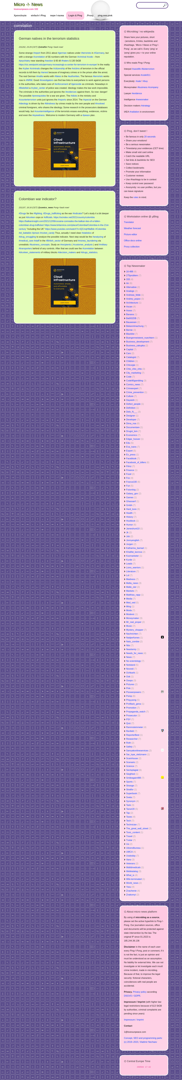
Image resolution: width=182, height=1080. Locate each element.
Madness (132, 579)
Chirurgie (132, 365)
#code (90, 57)
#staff (36, 241)
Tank (130, 805)
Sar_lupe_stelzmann (138, 754)
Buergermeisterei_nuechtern (142, 338)
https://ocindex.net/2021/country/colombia (74, 217)
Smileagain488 (135, 778)
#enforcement (61, 84)
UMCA (131, 852)
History (131, 517)
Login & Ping (75, 15)
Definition (132, 408)
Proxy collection (132, 246)
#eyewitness (38, 115)
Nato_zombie (134, 641)
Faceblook (133, 458)
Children (132, 361)
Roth (130, 743)
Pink (130, 688)
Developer (133, 419)
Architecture (133, 303)
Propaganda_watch (137, 711)
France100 (133, 482)
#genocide (76, 84)
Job (129, 536)
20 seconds (150, 136)
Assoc (131, 310)
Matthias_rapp (135, 595)
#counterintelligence (44, 111)
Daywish (132, 400)
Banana (131, 314)
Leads (131, 563)
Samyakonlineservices (139, 750)
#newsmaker (142, 99)
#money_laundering (87, 241)
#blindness (50, 103)
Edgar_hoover (135, 439)
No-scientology (135, 661)
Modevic (132, 614)
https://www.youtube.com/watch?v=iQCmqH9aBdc (70, 229)
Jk (129, 532)
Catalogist (132, 357)
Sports (131, 782)
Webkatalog (133, 871)
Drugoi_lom (133, 431)
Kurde (131, 560)
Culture (131, 396)
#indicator (77, 213)
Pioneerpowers (135, 692)
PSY (130, 719)
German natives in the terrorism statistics (49, 38)
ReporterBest (134, 735)
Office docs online (133, 240)
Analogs (132, 291)
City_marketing (135, 373)
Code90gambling (136, 380)
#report (36, 53)
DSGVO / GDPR (132, 996)
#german (62, 53)
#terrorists (86, 53)
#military (103, 244)
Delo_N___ (133, 412)
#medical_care (26, 241)
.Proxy (89, 15)
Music (130, 626)
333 (129, 279)
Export (131, 451)
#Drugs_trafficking (52, 213)
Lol (129, 575)
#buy (145, 81)
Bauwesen (133, 322)
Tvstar (131, 840)
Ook (130, 676)
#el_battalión (25, 233)
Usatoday (132, 856)
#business (142, 87)
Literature (132, 571)
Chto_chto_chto (135, 369)
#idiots (74, 96)
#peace (86, 115)
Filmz (130, 466)
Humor (131, 525)
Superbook (133, 793)
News (130, 657)
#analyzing (98, 237)
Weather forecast (132, 228)
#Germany (99, 53)
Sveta (130, 797)
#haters (65, 61)
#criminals (35, 68)
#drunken (30, 217)
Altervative (133, 287)
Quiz (130, 723)
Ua (129, 844)
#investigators (46, 80)
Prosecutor (133, 715)
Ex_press (132, 454)
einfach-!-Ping (38, 15)
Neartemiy (133, 649)
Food (130, 474)
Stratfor (131, 789)
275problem (133, 275)
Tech (130, 820)
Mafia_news (133, 583)
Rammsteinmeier (136, 727)
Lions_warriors (135, 567)
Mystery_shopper (136, 630)
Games (131, 497)
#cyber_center (38, 88)
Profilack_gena (135, 704)
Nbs (129, 645)
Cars (130, 353)
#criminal (81, 57)
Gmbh (131, 505)
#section (49, 61)
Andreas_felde (135, 295)
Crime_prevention (136, 392)
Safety (131, 746)
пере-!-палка (57, 15)
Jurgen (131, 544)
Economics (133, 435)
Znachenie (133, 891)
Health (131, 513)
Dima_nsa (133, 423)
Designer (132, 415)
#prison (35, 233)
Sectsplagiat (134, 770)
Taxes (130, 817)
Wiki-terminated (135, 879)
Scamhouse (133, 758)
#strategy (145, 105)
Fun (129, 486)
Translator (129, 222)
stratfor (43, 47)
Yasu (130, 887)
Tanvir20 (132, 809)
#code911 (145, 75)
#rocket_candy (47, 233)
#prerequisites (39, 96)
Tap (129, 813)
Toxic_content (134, 832)
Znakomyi (132, 894)
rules (135, 197)
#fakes (58, 76)
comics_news (46, 207)
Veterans (132, 863)
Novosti (131, 669)
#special (87, 99)
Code (130, 377)
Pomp (130, 696)
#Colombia (100, 229)
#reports (62, 99)
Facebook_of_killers (137, 462)
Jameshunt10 (134, 528)
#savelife (136, 69)
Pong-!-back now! (55, 47)
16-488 (131, 271)
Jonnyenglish (134, 540)
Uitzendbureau (135, 848)
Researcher (133, 739)
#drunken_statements (29, 252)
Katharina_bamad (136, 548)
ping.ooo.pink (105, 15)
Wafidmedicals (135, 867)
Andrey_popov (135, 299)
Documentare (134, 427)
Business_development (139, 341)
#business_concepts (39, 244)
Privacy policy (140, 992)
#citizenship (59, 68)
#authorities (73, 76)
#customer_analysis (83, 244)
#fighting (38, 213)
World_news (134, 883)
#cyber (26, 68)
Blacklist (132, 334)
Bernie (131, 330)
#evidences (71, 92)
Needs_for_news (136, 653)
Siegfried (132, 774)
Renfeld (131, 731)
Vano (130, 859)
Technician (133, 824)
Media (131, 599)
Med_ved (132, 602)
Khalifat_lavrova (135, 552)
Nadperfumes (134, 637)
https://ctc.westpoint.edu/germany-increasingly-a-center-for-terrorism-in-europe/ (58, 64)
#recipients (65, 244)
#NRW (29, 80)
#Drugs (22, 213)
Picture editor (130, 234)
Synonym (132, 801)
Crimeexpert (134, 388)
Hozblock (132, 521)
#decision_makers (67, 252)
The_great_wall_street (139, 828)
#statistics (86, 233)
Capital (131, 349)
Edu (129, 443)
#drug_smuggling (27, 237)
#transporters (25, 248)
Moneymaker (134, 618)
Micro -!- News (28, 4)
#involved (100, 103)
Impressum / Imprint (134, 1020)
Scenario (132, 762)
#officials (48, 217)
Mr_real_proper (135, 622)
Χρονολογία (20, 15)
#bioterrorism (147, 69)
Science (132, 766)
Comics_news (134, 384)
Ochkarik (132, 673)
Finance (132, 470)
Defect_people (135, 404)
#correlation (39, 57)
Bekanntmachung (136, 326)
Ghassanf (132, 501)
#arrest (44, 72)
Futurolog (132, 489)
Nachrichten (133, 634)
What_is (132, 875)
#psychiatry (24, 61)
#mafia (39, 76)
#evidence (137, 93)
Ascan (131, 306)
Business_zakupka (137, 345)
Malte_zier (133, 587)
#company (153, 87)
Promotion (133, 708)
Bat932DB (133, 318)
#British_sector (53, 241)
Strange (131, 785)
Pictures (132, 684)
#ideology (24, 103)
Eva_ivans (133, 447)
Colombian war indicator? (38, 199)
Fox (129, 478)
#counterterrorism (27, 99)
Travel (131, 836)
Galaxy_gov (133, 493)
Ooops (131, 680)
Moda (130, 610)
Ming (130, 606)
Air (129, 283)
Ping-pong (133, 700)
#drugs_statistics (89, 252)
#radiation (134, 112)
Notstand (132, 665)
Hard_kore (133, 509)
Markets (132, 591)
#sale (138, 81)
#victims (76, 68)
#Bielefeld (24, 88)
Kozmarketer (134, 556)
